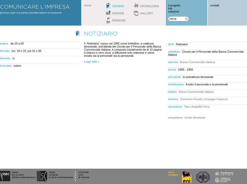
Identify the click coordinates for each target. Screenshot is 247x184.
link (170, 8)
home (87, 5)
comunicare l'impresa (35, 6)
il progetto (174, 5)
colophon (174, 11)
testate (118, 6)
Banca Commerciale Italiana (197, 62)
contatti (214, 5)
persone (119, 20)
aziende (118, 13)
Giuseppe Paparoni (216, 99)
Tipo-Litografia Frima (197, 106)
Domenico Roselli (191, 99)
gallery (146, 13)
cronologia (149, 6)
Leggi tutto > (92, 61)
